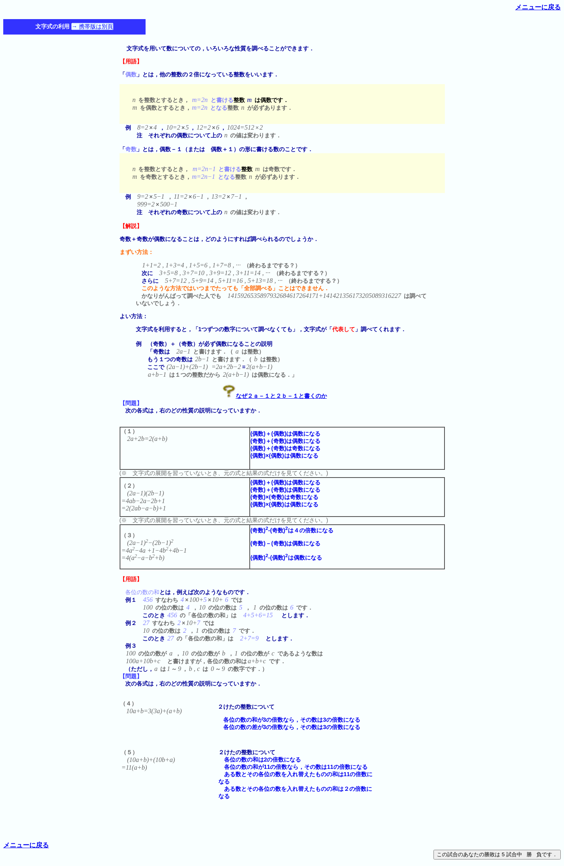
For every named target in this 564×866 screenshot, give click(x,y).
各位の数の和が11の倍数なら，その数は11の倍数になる (293, 767)
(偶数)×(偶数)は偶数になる (284, 455)
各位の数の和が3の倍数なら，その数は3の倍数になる (289, 719)
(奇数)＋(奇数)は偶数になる (285, 441)
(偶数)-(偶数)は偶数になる (286, 557)
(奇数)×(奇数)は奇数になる (284, 497)
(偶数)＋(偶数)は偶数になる (285, 433)
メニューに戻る (538, 7)
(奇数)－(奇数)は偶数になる (285, 543)
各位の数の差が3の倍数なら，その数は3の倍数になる (289, 727)
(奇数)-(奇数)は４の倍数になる (291, 530)
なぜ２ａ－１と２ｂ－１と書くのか (281, 396)
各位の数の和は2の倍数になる (259, 759)
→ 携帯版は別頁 (92, 26)
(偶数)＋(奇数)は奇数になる (285, 448)
